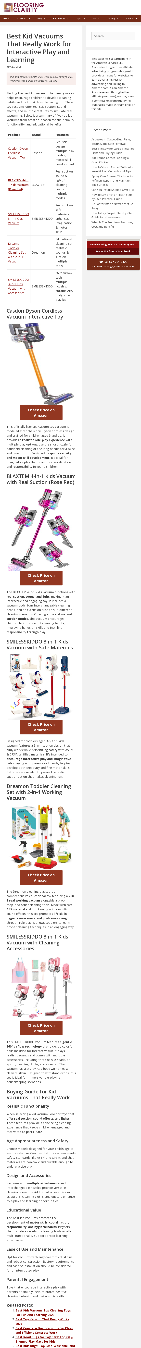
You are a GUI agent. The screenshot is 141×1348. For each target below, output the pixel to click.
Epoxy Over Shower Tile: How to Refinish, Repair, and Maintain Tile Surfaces (112, 180)
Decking (113, 18)
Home (6, 18)
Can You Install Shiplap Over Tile (112, 190)
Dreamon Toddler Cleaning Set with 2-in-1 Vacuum (17, 252)
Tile (96, 18)
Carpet (80, 18)
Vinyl (41, 18)
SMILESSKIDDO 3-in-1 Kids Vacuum (18, 218)
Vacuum (132, 18)
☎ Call (113, 264)
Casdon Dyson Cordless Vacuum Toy (18, 153)
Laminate (24, 18)
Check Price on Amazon (41, 412)
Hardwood (60, 18)
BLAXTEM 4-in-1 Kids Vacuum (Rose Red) (18, 184)
